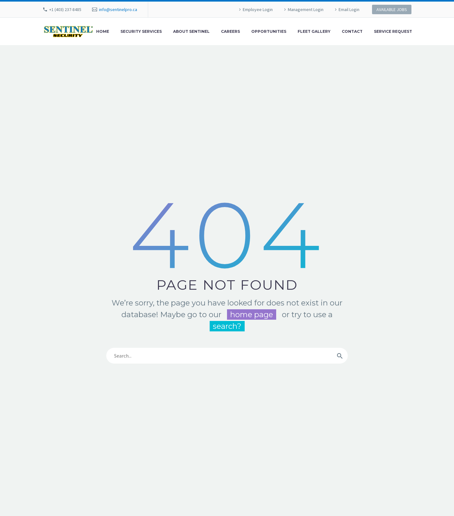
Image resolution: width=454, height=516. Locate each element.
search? (227, 326)
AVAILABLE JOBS (391, 9)
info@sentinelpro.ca (118, 9)
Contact (352, 31)
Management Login (305, 9)
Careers (230, 31)
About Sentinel (191, 31)
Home (102, 31)
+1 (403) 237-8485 (65, 9)
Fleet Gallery (314, 31)
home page (251, 314)
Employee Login (258, 9)
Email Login (349, 9)
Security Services (141, 31)
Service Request (393, 31)
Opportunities (268, 31)
